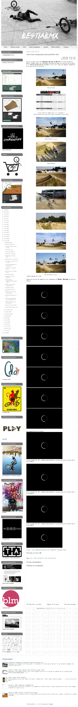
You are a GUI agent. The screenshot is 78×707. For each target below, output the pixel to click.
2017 (5, 228)
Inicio (5, 47)
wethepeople (15, 649)
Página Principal (53, 604)
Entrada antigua (70, 604)
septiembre (8, 313)
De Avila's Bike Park (7, 636)
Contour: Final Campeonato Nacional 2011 (38, 550)
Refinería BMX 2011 (9, 244)
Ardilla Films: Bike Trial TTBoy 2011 (10, 292)
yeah (4, 652)
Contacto (66, 47)
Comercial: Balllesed (10, 251)
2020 (5, 222)
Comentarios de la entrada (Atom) (55, 608)
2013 (5, 236)
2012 (5, 238)
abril (6, 324)
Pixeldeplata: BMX (9, 287)
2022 (5, 218)
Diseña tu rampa (15, 47)
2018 (5, 226)
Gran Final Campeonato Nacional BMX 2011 (42, 54)
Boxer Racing (57, 550)
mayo (6, 322)
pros (46, 558)
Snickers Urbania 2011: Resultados (10, 302)
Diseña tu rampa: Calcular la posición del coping (22, 692)
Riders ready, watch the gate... (17, 677)
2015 (5, 232)
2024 (5, 214)
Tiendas (46, 47)
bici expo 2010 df (7, 643)
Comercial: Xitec (9, 249)
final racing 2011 (39, 558)
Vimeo (64, 550)
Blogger (51, 704)
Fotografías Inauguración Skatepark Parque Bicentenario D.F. (26, 662)
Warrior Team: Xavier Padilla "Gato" (10, 285)
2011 (5, 240)
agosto (7, 315)
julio (6, 318)
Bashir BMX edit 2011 (10, 289)
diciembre (7, 242)
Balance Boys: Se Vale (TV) (11, 259)
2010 (5, 332)
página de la (50, 64)
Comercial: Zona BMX (10, 253)
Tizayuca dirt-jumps (15, 642)
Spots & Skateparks (34, 47)
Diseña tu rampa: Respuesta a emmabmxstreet (21, 685)
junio (6, 320)
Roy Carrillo (52, 558)
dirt (31, 558)
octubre (7, 311)
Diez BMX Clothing (9, 274)
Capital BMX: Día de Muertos (10, 277)
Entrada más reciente (33, 604)
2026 (5, 210)
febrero (7, 328)
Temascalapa (5, 642)
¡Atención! (14, 652)
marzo (7, 326)
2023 (5, 216)
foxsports (4, 648)
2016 (5, 230)
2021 (5, 220)
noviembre (7, 309)
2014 (5, 234)
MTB (24, 47)
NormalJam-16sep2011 (7, 639)
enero (6, 330)
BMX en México (55, 47)
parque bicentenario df (14, 648)
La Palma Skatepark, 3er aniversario (11, 265)
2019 (5, 224)
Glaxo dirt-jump (15, 638)
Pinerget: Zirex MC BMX (10, 305)
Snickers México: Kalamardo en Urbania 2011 (11, 281)
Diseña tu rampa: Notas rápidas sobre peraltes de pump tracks (26, 670)
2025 (5, 212)
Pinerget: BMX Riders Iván (11, 307)
